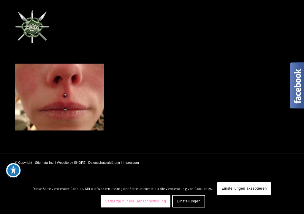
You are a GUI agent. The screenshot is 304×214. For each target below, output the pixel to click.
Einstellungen (189, 201)
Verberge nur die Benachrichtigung (135, 201)
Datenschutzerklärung (104, 162)
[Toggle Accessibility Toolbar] (13, 170)
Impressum (131, 162)
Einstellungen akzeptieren (244, 188)
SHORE (80, 162)
